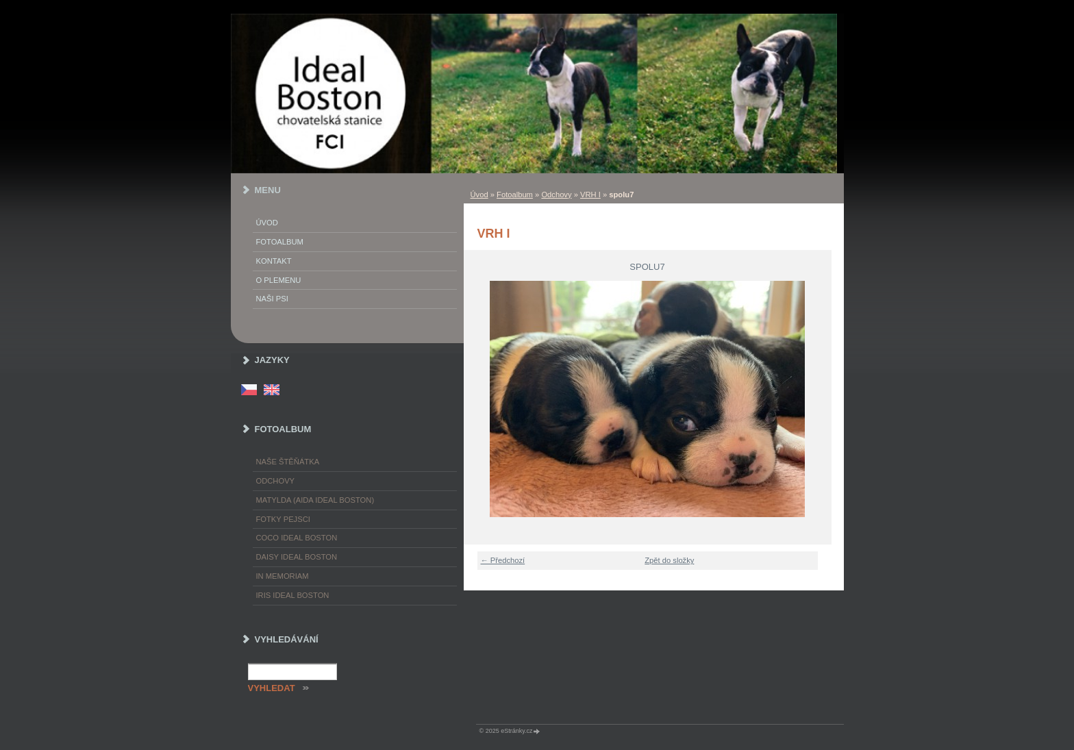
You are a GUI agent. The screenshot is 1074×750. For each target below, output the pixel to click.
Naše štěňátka (288, 462)
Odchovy (556, 194)
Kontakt (274, 261)
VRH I (590, 194)
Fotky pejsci (283, 519)
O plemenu (278, 280)
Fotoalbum (515, 194)
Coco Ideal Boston (297, 538)
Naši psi (272, 299)
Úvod (479, 194)
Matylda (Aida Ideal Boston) (315, 500)
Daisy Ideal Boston (297, 557)
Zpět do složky (669, 560)
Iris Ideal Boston (292, 595)
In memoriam (282, 576)
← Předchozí (503, 560)
